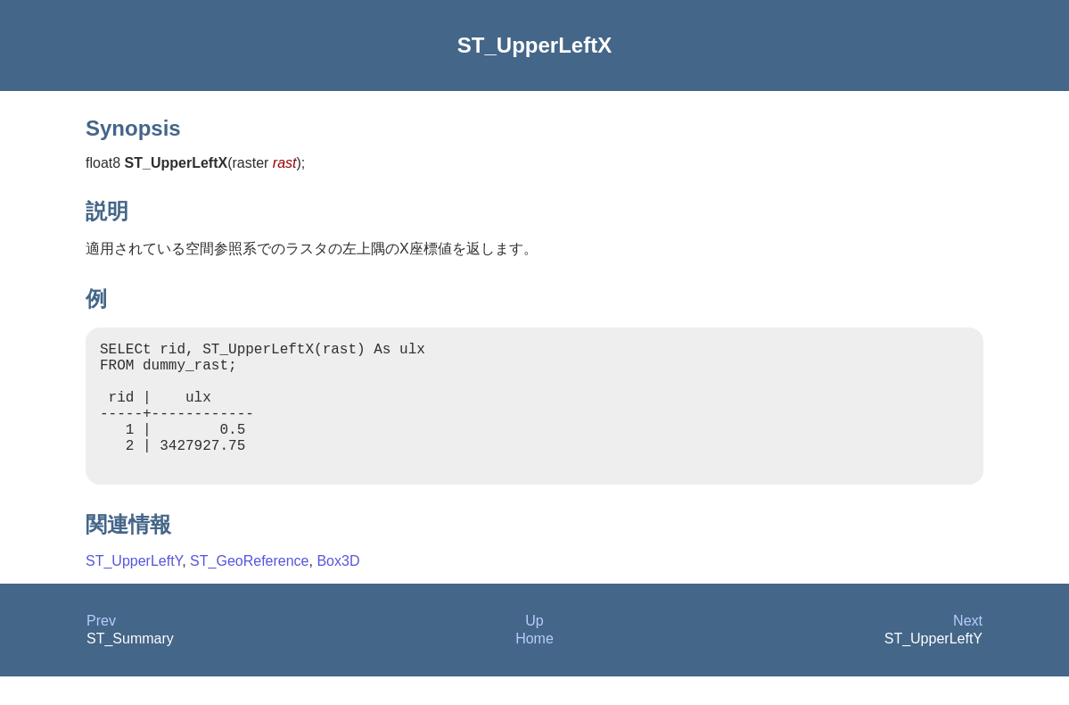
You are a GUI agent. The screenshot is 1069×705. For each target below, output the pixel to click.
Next (968, 649)
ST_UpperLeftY (134, 589)
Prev (101, 649)
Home (534, 667)
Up (534, 649)
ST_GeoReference (249, 589)
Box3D (338, 589)
